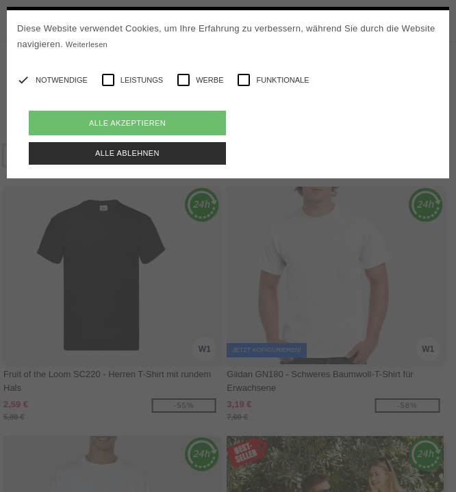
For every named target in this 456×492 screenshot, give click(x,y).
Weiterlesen (86, 44)
